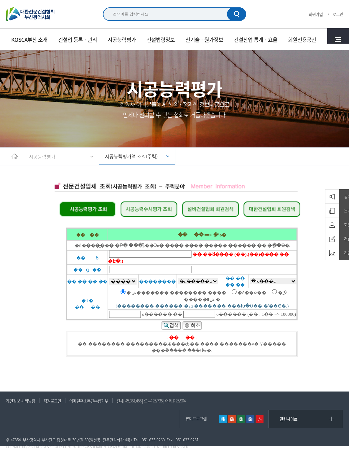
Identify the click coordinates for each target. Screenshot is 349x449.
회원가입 (316, 14)
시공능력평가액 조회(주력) (131, 156)
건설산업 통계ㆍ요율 (255, 39)
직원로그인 (52, 401)
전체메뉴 (338, 39)
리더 (260, 419)
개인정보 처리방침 (20, 401)
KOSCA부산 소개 (29, 39)
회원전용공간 (302, 39)
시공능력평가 (122, 39)
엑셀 (241, 419)
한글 (223, 419)
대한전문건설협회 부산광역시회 (30, 14)
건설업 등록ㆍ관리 (77, 39)
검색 (236, 14)
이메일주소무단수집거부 (88, 401)
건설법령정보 (160, 39)
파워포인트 (232, 419)
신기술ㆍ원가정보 (204, 39)
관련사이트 (288, 419)
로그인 (337, 14)
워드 (250, 419)
